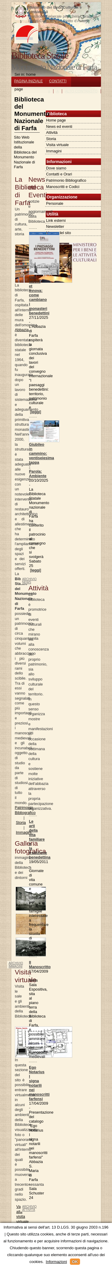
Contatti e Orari (59, 174)
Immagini (54, 151)
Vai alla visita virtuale (22, 1214)
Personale (54, 203)
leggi (35, 412)
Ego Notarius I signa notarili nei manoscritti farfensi (39, 1083)
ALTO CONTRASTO (81, 91)
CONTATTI (57, 81)
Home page (56, 120)
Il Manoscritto (40, 964)
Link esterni (55, 220)
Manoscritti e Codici (62, 186)
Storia (51, 139)
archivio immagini (16, 965)
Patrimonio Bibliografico (66, 180)
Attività (51, 132)
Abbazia (22, 330)
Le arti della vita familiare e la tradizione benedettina (39, 839)
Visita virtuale (57, 144)
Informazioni (56, 1261)
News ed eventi (59, 126)
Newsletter (55, 226)
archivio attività (29, 1208)
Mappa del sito (58, 233)
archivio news (29, 580)
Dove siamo (56, 168)
